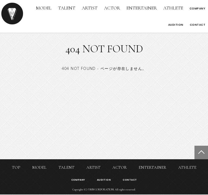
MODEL (43, 8)
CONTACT (198, 25)
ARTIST (90, 8)
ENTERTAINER (141, 8)
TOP (16, 167)
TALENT (66, 8)
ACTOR (112, 8)
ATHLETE (173, 8)
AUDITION (175, 25)
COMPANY (198, 8)
